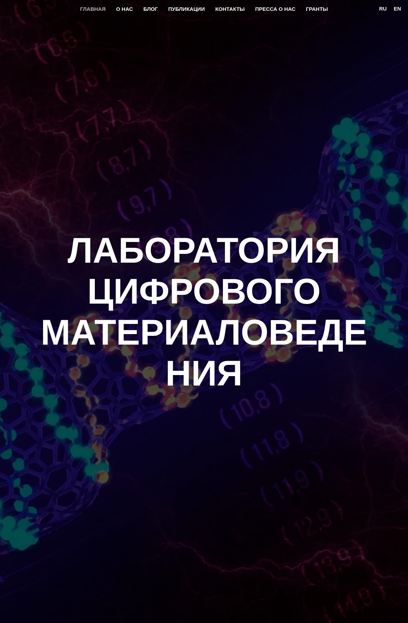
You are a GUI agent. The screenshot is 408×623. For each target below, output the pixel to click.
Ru (383, 9)
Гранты (317, 9)
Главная (93, 9)
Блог (150, 9)
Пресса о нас (275, 9)
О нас (124, 9)
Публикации (186, 9)
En (397, 9)
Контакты (230, 9)
